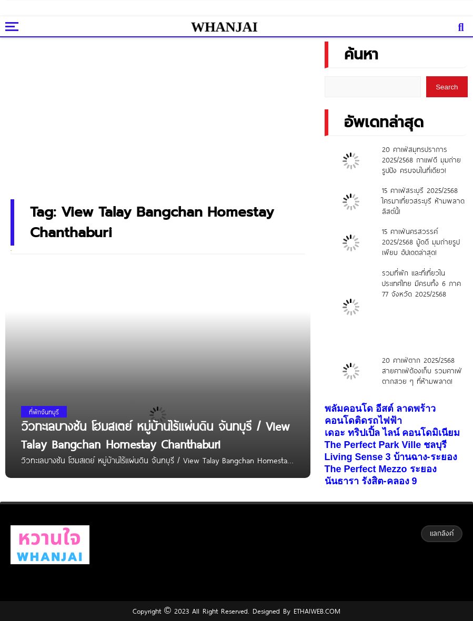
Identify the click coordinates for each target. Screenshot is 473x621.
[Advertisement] (168, 113)
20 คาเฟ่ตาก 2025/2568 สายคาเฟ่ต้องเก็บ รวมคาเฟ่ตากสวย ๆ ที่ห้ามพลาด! (422, 370)
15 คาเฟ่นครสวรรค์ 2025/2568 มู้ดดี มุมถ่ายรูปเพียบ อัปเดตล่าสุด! (421, 242)
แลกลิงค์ (442, 533)
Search (447, 87)
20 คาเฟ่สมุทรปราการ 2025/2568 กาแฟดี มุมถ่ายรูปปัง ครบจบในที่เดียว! (421, 160)
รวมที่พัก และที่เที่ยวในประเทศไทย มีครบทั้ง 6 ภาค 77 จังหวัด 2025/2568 (421, 283)
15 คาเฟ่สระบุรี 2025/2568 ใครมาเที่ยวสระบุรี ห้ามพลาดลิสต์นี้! (423, 201)
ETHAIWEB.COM (315, 611)
